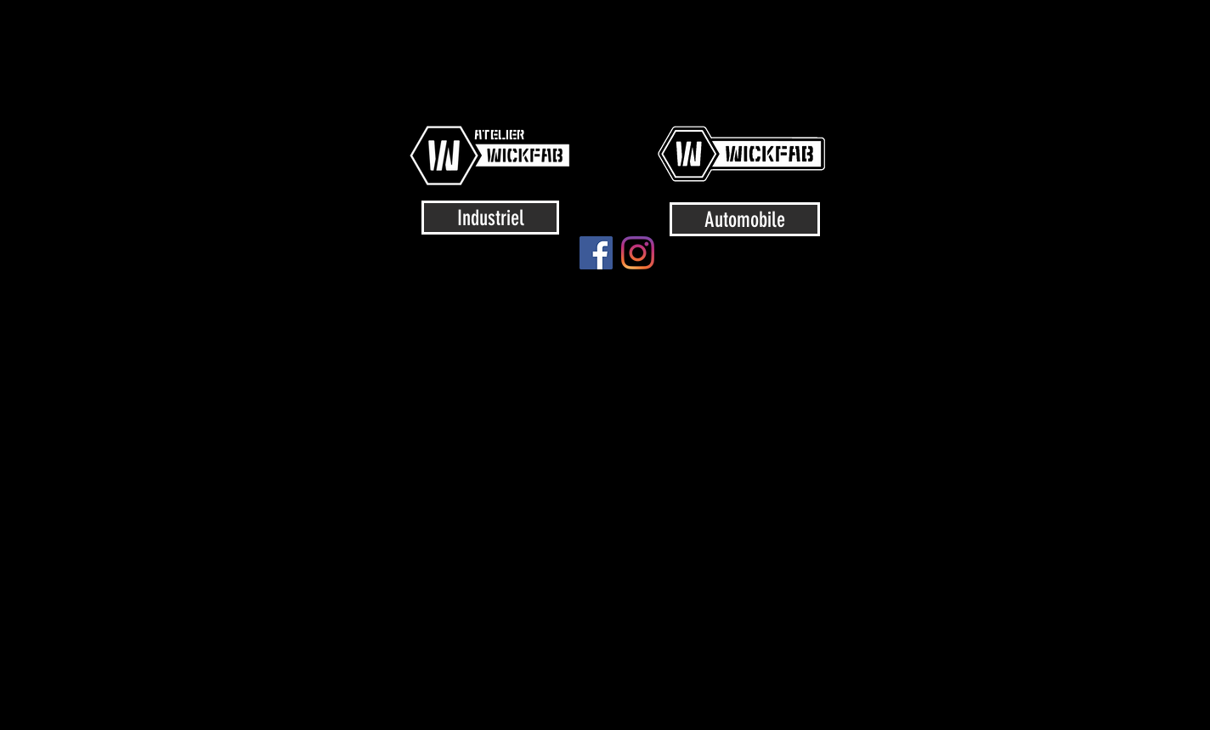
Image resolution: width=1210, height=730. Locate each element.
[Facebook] (596, 252)
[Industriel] (490, 218)
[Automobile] (745, 219)
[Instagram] (637, 252)
